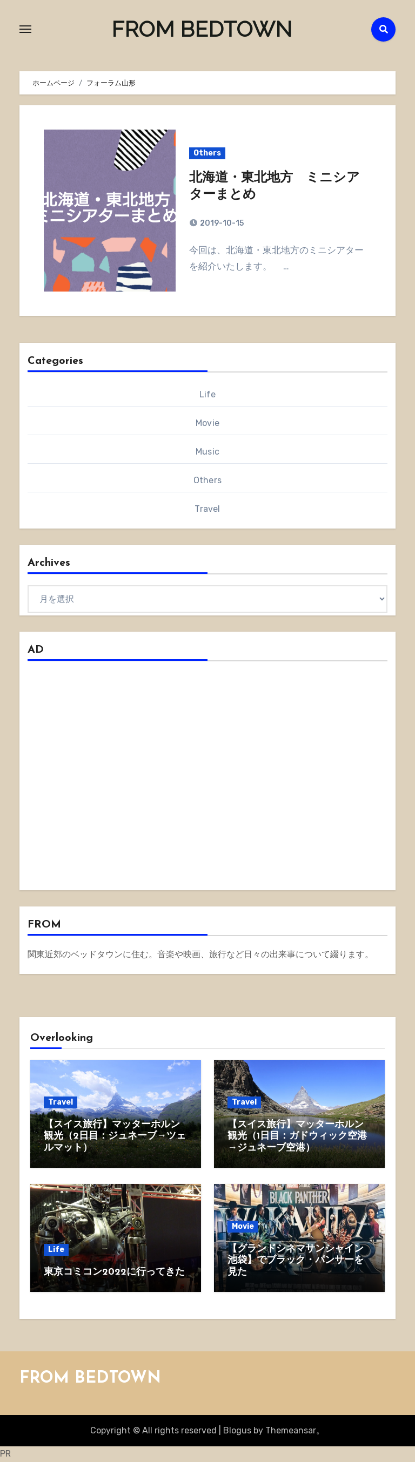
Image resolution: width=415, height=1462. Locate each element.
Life (207, 394)
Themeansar (290, 1430)
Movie (207, 423)
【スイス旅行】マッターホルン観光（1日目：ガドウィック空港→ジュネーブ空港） (297, 1136)
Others (207, 153)
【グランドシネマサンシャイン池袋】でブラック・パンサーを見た (295, 1260)
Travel (207, 509)
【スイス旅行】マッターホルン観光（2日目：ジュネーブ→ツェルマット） (115, 1136)
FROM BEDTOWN (201, 29)
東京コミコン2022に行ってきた (114, 1272)
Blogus (237, 1430)
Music (207, 451)
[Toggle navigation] (25, 29)
